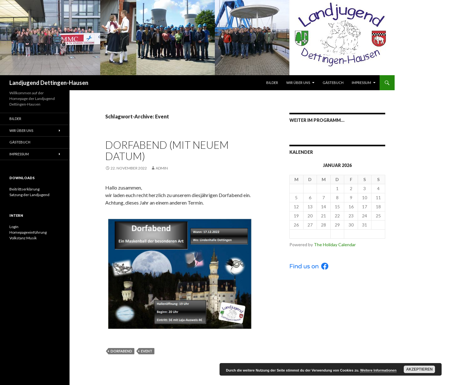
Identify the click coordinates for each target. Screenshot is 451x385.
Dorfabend (121, 351)
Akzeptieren (419, 369)
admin (162, 168)
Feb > (364, 234)
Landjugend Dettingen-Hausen (48, 82)
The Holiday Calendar (335, 244)
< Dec (310, 234)
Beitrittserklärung (24, 189)
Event (146, 351)
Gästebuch (333, 83)
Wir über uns (298, 83)
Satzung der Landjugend (29, 194)
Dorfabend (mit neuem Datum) (167, 150)
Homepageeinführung (28, 232)
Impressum (361, 83)
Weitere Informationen (378, 370)
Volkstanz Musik (23, 238)
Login (13, 226)
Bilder (272, 83)
